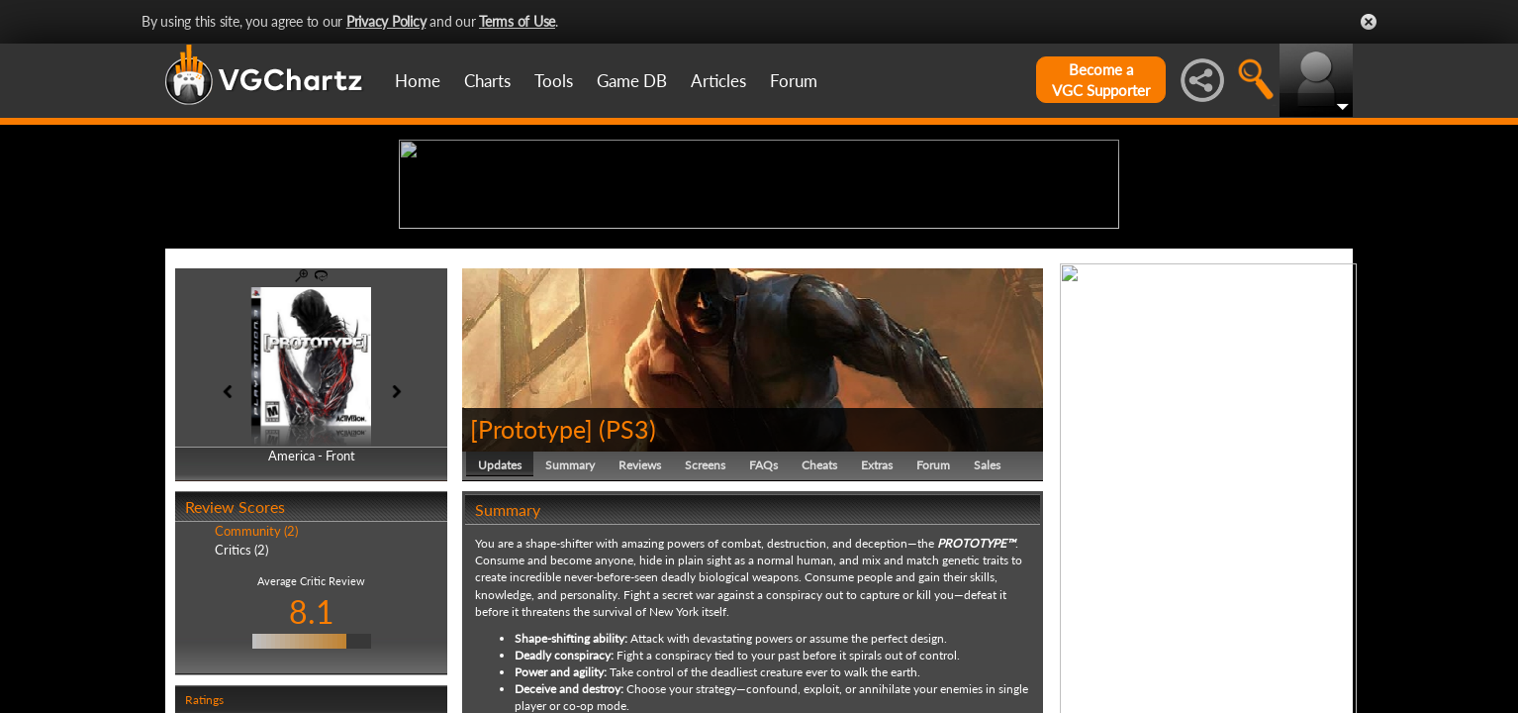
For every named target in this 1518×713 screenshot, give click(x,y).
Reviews (639, 618)
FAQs (763, 618)
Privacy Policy (386, 21)
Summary (570, 618)
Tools (553, 80)
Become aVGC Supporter (1101, 79)
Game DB (632, 80)
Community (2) (256, 685)
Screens (705, 618)
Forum (793, 80)
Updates (500, 618)
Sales (987, 618)
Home (417, 80)
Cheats (819, 618)
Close (1368, 22)
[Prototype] (531, 582)
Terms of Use (517, 21)
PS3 (627, 582)
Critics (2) (241, 703)
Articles (718, 80)
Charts (487, 80)
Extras (877, 618)
